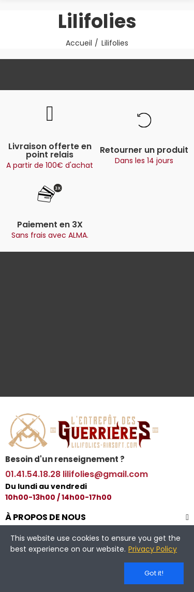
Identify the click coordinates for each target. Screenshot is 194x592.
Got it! (153, 573)
